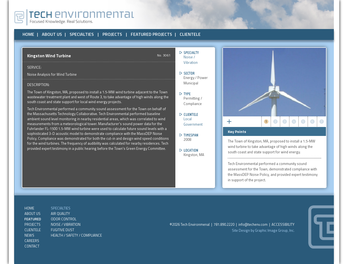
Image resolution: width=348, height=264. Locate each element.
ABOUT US (52, 34)
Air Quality (60, 213)
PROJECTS (112, 34)
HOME (28, 34)
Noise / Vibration (191, 59)
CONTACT (31, 246)
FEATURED (32, 219)
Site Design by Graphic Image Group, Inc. (263, 230)
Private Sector (212, 33)
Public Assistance (248, 33)
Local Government (193, 121)
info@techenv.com (253, 224)
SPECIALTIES (82, 34)
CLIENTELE (190, 34)
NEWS (29, 235)
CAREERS (31, 240)
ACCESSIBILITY (283, 224)
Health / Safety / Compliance (76, 235)
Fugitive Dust (62, 230)
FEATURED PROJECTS (151, 34)
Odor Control (63, 219)
